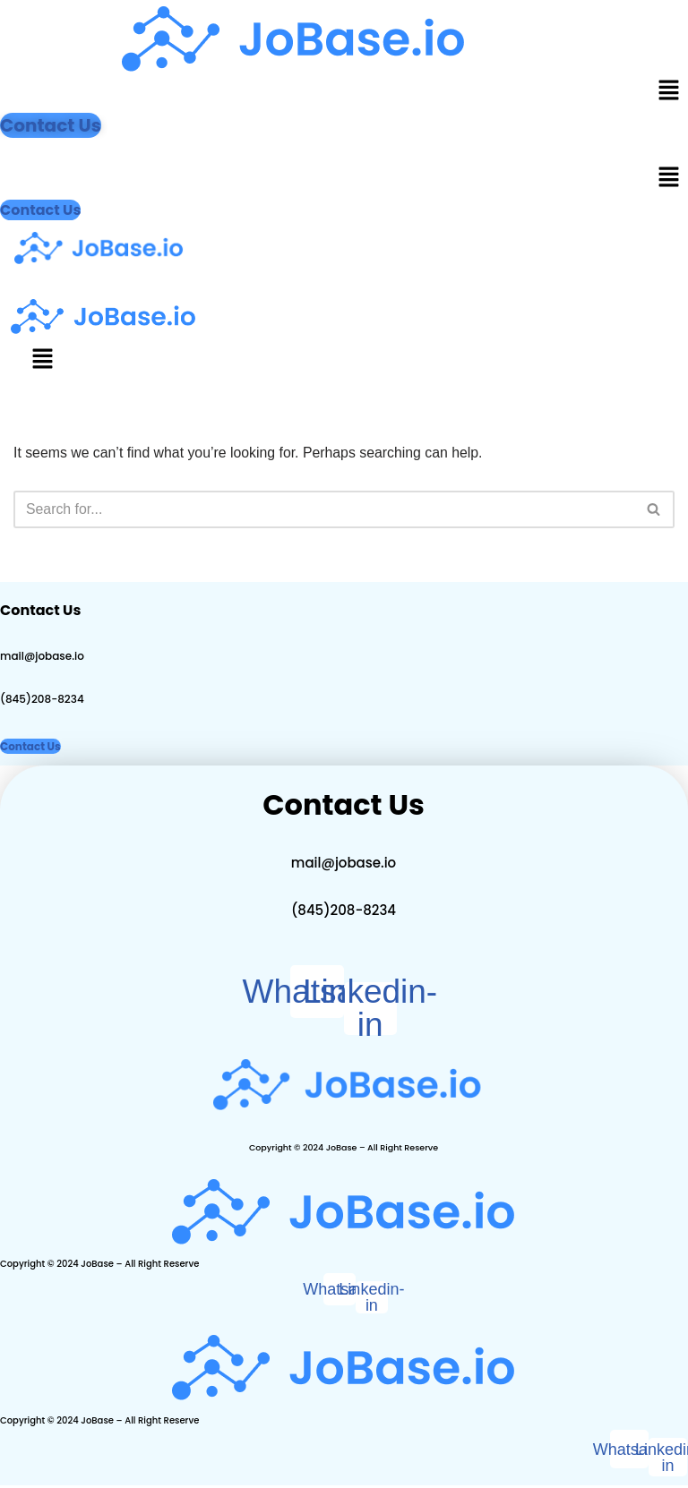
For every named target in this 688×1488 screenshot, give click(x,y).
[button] (669, 91)
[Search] (323, 510)
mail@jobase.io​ (42, 656)
